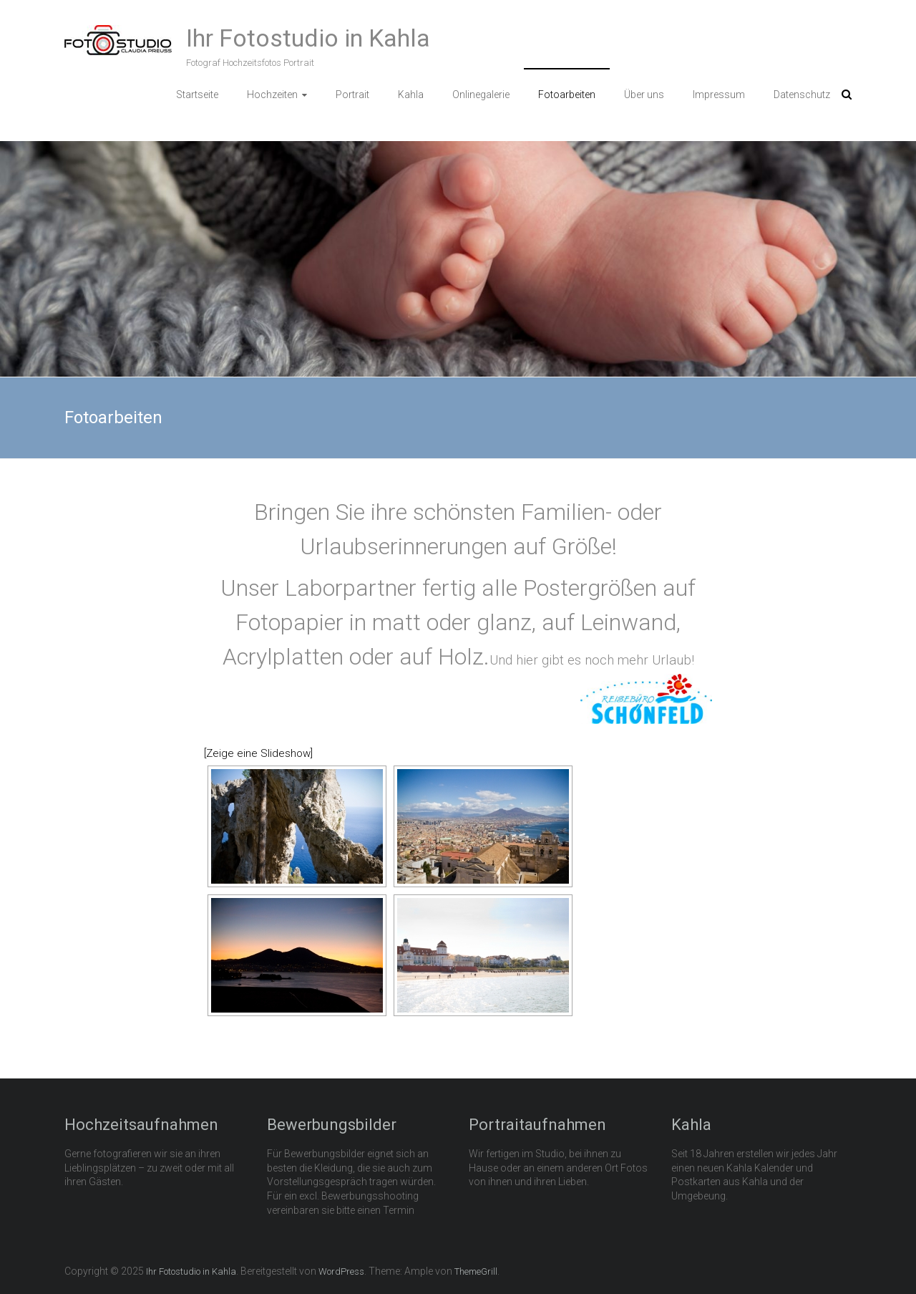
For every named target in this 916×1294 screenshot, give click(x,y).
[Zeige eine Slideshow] (258, 753)
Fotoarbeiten (566, 94)
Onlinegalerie (481, 94)
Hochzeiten (272, 94)
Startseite (197, 94)
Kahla (411, 94)
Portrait (352, 94)
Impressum (719, 94)
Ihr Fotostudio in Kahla (308, 38)
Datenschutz (802, 94)
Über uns (644, 94)
